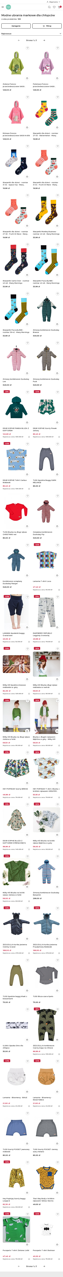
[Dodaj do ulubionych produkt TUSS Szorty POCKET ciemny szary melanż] (57, 1113)
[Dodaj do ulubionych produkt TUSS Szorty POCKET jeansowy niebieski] (27, 1113)
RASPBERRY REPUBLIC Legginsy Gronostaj (42, 634)
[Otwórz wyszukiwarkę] (49, 7)
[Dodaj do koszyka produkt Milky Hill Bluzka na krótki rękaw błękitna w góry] (57, 835)
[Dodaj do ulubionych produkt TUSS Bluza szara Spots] (57, 960)
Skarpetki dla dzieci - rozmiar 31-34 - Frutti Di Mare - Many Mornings (45, 183)
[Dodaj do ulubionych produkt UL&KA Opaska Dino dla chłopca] (27, 1009)
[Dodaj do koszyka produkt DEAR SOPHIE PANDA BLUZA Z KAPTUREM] (27, 422)
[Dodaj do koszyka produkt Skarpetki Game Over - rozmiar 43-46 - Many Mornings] (27, 275)
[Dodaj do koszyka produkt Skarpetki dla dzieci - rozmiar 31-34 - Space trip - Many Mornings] (27, 177)
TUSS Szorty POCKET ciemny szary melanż (45, 1150)
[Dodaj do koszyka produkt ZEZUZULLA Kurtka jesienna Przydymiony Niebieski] (57, 939)
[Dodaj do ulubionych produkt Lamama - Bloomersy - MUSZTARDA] (57, 1061)
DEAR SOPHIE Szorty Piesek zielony (45, 429)
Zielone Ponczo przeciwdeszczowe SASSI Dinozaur (13, 85)
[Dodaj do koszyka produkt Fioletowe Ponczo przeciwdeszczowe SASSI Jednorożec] (57, 78)
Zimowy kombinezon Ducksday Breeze (46, 331)
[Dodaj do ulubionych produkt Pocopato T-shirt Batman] (57, 1214)
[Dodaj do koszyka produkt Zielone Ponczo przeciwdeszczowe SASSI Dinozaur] (27, 78)
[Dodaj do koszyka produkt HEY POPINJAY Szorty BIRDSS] (27, 783)
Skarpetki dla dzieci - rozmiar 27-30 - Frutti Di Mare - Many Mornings (15, 233)
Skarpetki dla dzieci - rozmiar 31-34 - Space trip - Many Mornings (15, 183)
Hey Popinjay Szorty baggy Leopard (14, 1200)
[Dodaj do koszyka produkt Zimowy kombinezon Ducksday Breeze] (57, 324)
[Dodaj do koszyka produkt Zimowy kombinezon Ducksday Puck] (57, 373)
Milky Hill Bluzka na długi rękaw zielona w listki (16, 738)
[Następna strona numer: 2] (44, 40)
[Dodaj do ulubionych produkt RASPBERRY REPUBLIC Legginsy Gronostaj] (57, 596)
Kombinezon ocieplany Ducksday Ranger (12, 582)
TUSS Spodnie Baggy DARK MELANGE (44, 481)
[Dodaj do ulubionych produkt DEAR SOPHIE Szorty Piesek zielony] (57, 392)
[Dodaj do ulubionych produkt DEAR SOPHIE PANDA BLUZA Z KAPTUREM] (27, 392)
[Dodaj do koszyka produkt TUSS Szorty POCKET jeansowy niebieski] (27, 1143)
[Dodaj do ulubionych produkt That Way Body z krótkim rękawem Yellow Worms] (57, 1162)
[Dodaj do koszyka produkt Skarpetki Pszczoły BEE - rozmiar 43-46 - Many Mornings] (57, 275)
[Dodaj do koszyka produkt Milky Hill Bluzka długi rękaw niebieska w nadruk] (57, 679)
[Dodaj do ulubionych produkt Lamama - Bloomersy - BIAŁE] (27, 1061)
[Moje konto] (53, 2)
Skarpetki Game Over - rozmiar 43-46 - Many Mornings (16, 282)
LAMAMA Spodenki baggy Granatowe (14, 634)
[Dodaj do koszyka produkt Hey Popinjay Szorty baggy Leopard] (27, 1193)
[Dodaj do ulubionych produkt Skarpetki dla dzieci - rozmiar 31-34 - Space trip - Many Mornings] (27, 146)
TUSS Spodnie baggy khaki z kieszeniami (15, 997)
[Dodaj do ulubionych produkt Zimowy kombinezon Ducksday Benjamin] (57, 856)
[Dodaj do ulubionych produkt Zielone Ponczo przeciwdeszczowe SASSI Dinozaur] (27, 47)
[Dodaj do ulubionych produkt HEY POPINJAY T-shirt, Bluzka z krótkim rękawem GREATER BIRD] (57, 752)
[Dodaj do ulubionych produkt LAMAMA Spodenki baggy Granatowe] (27, 596)
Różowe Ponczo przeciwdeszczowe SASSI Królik (16, 134)
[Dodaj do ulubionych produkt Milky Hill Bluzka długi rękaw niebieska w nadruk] (57, 648)
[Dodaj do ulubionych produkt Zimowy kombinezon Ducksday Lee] (27, 342)
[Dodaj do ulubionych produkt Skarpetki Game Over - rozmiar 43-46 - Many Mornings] (27, 244)
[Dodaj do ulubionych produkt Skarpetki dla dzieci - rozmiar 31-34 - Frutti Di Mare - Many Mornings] (57, 146)
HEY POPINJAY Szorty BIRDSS (15, 789)
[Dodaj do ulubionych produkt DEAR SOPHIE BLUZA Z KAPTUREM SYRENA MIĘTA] (27, 804)
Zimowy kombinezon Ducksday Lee (16, 380)
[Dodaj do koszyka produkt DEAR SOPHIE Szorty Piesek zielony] (57, 422)
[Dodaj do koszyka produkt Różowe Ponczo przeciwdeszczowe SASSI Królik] (27, 127)
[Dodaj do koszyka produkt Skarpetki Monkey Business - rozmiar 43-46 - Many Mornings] (57, 226)
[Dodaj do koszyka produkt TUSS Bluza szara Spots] (57, 990)
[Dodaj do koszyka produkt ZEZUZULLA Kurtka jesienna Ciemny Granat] (27, 939)
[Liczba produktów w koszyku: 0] (59, 7)
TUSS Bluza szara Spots (43, 996)
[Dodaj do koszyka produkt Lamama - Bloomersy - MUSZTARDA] (57, 1092)
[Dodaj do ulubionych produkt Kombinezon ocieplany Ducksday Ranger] (27, 545)
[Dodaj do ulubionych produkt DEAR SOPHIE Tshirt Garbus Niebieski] (27, 443)
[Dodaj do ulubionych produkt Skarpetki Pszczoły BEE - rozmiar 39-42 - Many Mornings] (27, 293)
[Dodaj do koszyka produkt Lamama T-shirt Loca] (57, 575)
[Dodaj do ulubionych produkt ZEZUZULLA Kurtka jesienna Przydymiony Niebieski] (57, 908)
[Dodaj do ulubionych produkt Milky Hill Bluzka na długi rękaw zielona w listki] (27, 700)
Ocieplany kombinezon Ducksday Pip (42, 533)
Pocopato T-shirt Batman (44, 1250)
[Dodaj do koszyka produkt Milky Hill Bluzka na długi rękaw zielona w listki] (27, 731)
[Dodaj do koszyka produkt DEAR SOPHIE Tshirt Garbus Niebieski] (27, 474)
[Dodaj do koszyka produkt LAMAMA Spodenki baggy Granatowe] (27, 627)
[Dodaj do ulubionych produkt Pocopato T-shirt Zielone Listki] (27, 1214)
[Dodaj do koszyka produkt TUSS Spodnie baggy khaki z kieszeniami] (27, 990)
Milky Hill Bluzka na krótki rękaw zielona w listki (14, 894)
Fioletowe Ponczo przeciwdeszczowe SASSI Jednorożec (44, 85)
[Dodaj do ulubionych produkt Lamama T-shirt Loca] (57, 545)
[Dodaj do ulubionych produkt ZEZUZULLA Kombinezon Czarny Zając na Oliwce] (57, 1009)
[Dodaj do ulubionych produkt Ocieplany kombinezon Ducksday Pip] (57, 495)
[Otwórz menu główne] (2, 7)
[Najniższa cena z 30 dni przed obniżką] (29, 437)
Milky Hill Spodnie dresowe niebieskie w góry (14, 686)
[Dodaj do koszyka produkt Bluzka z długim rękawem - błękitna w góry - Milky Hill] (57, 731)
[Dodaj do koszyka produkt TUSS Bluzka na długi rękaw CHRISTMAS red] (27, 526)
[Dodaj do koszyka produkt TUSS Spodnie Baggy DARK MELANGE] (57, 474)
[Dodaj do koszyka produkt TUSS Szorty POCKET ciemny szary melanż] (57, 1143)
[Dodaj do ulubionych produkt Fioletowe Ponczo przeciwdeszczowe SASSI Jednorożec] (57, 47)
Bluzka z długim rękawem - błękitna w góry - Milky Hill (44, 738)
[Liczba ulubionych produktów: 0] (54, 7)
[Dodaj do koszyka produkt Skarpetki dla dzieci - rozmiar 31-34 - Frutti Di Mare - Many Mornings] (57, 177)
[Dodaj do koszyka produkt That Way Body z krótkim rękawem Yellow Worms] (57, 1193)
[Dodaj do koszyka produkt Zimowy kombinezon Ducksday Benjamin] (57, 887)
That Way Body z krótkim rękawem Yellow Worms (43, 1200)
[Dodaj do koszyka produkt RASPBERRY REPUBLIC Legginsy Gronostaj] (57, 627)
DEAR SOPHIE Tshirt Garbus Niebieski (15, 481)
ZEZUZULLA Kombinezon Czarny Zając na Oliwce (43, 1047)
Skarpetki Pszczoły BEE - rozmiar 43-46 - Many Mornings (46, 282)
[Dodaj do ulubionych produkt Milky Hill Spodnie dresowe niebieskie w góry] (27, 648)
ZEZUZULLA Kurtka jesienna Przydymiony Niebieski (45, 946)
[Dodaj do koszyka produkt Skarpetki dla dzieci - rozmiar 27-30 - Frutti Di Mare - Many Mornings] (27, 226)
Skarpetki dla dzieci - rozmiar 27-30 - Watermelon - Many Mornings (45, 134)
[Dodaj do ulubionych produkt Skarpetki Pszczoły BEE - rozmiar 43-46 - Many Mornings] (57, 244)
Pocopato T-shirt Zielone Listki (16, 1250)
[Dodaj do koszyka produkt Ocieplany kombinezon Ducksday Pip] (57, 526)
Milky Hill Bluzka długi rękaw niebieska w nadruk (45, 686)
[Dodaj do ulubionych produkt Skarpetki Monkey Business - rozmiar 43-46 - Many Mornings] (57, 195)
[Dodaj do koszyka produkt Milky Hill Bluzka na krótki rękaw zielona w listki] (27, 887)
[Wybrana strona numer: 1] (31, 40)
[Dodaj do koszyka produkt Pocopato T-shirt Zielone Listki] (27, 1244)
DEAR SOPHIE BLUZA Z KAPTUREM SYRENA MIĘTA (14, 842)
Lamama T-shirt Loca (42, 581)
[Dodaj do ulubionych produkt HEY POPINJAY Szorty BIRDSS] (27, 752)
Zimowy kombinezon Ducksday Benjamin (46, 894)
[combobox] (31, 34)
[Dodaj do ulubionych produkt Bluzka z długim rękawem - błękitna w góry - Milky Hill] (57, 700)
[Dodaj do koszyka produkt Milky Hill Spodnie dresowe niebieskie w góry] (27, 679)
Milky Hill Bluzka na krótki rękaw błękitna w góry (44, 842)
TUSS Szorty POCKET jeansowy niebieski (16, 1150)
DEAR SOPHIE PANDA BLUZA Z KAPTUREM (16, 429)
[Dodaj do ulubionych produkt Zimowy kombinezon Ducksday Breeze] (57, 293)
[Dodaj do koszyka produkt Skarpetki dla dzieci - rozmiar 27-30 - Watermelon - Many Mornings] (57, 127)
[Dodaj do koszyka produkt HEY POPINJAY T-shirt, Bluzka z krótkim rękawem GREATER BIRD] (57, 783)
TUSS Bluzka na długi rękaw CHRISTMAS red (15, 533)
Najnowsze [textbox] (6, 34)
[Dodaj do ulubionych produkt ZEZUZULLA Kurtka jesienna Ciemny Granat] (27, 908)
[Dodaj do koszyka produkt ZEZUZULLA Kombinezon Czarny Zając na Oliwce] (57, 1040)
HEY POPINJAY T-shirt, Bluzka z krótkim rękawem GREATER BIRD (46, 790)
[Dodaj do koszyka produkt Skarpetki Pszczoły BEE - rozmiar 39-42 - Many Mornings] (27, 324)
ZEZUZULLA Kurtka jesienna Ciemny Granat (15, 946)
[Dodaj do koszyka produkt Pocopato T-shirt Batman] (57, 1244)
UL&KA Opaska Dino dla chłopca (13, 1047)
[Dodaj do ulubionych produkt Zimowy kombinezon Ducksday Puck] (57, 342)
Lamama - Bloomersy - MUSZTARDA (42, 1099)
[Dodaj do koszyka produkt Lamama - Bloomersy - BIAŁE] (27, 1092)
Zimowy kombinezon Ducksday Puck (46, 380)
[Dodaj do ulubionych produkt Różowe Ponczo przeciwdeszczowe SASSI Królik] (27, 97)
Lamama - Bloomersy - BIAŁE (15, 1097)
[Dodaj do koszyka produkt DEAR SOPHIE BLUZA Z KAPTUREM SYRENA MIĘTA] (27, 835)
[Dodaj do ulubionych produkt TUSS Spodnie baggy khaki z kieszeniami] (27, 960)
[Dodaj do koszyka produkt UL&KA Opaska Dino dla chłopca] (27, 1040)
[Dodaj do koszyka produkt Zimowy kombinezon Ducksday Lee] (27, 373)
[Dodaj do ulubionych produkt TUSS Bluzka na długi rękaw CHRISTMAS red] (27, 495)
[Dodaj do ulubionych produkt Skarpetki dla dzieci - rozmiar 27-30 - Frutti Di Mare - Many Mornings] (27, 195)
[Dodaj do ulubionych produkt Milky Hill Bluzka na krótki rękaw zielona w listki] (27, 856)
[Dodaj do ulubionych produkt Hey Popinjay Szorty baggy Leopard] (27, 1162)
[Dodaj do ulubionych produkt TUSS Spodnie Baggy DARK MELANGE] (57, 443)
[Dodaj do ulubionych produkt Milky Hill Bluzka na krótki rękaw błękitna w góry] (57, 804)
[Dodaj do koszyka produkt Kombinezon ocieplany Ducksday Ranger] (27, 575)
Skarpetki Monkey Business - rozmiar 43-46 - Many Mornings (46, 233)
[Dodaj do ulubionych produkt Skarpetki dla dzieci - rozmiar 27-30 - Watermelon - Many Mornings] (57, 97)
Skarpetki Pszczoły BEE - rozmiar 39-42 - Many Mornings (16, 331)
